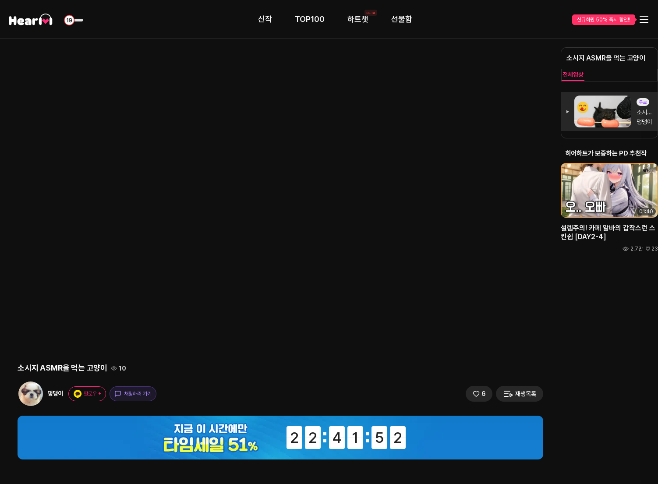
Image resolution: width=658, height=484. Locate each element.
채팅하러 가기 (133, 393)
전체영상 (573, 74)
